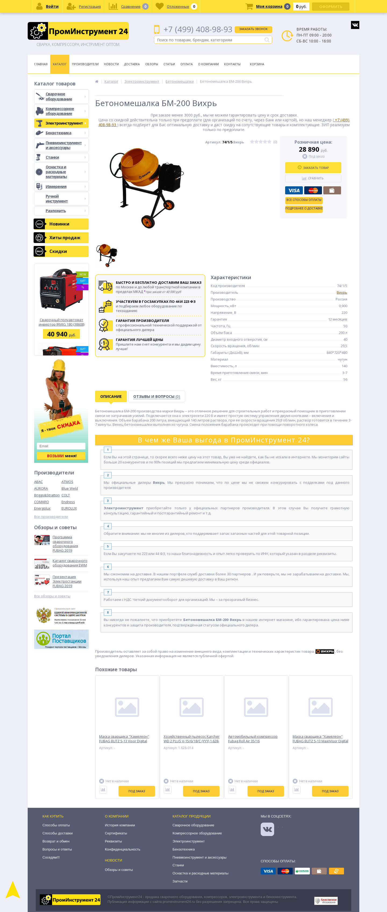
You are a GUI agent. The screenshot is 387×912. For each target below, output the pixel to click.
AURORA (41, 488)
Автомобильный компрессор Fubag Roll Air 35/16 (253, 738)
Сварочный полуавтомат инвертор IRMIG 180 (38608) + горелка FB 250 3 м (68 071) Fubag (61, 322)
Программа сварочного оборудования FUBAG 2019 (65, 544)
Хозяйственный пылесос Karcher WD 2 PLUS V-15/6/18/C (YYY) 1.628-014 (192, 741)
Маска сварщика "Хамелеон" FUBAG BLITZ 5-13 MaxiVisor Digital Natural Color (320, 741)
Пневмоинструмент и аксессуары (66, 145)
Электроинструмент (66, 123)
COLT (66, 495)
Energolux (42, 508)
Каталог (60, 64)
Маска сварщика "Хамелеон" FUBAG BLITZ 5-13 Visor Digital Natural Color (124, 741)
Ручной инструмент (66, 199)
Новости (111, 64)
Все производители (51, 516)
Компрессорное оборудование (66, 111)
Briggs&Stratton (47, 495)
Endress (68, 501)
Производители (85, 64)
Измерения (66, 186)
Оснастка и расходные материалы (66, 171)
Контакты (232, 64)
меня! (62, 455)
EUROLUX (69, 508)
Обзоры (151, 64)
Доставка (132, 64)
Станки (66, 157)
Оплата (186, 64)
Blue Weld (70, 488)
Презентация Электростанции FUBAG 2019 (67, 581)
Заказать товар (313, 167)
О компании (116, 816)
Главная (41, 64)
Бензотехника (66, 132)
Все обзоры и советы (52, 596)
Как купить (53, 816)
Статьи (169, 64)
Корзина (257, 64)
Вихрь (342, 292)
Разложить (66, 210)
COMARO (41, 501)
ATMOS (67, 481)
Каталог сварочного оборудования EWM (70, 563)
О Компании (208, 64)
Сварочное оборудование (66, 96)
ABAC (38, 481)
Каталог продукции (192, 816)
